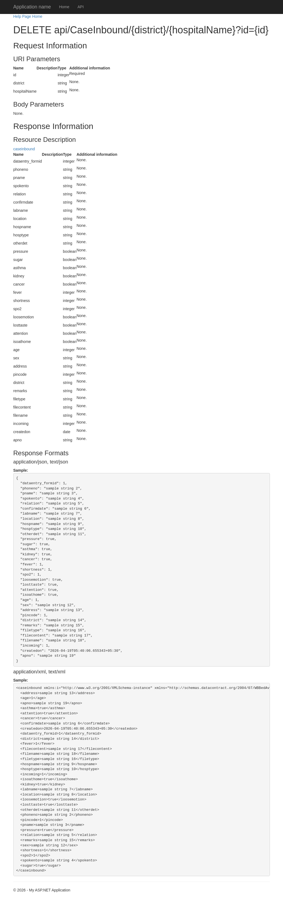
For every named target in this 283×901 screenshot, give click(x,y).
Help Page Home (28, 16)
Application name (32, 7)
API (81, 7)
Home (64, 7)
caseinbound (24, 149)
